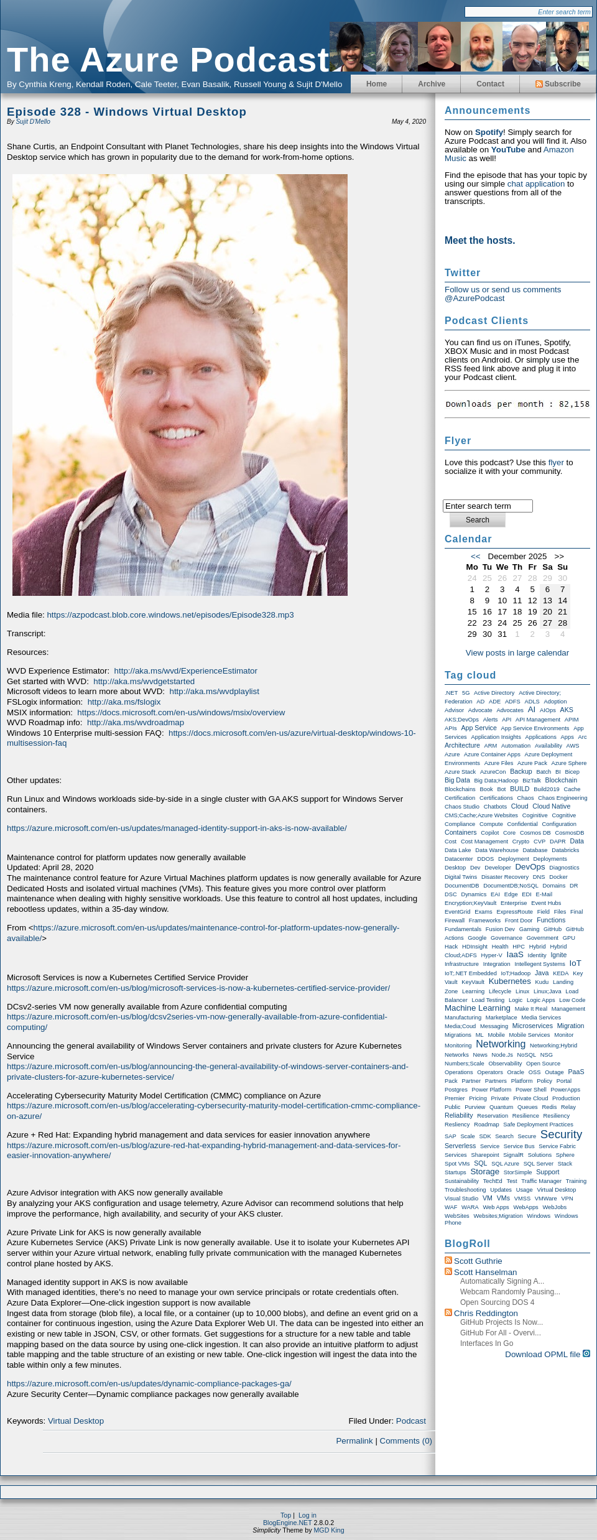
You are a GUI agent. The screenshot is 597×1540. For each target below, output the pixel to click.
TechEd (492, 1181)
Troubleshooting (465, 1190)
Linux (522, 991)
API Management (538, 720)
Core (509, 833)
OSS (535, 1072)
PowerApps (565, 1090)
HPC (518, 947)
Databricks (565, 850)
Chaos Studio (462, 807)
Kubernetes (510, 981)
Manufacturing (463, 1017)
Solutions (540, 1155)
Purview (475, 1107)
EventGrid (457, 912)
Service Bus (519, 1146)
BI (558, 772)
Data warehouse (497, 850)
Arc (582, 737)
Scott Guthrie (478, 1261)
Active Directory (494, 693)
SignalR (513, 1155)
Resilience (525, 1116)
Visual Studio (461, 1198)
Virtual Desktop (76, 1421)
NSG (546, 1055)
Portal (564, 1081)
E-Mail (544, 894)
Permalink (354, 1440)
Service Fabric (557, 1146)
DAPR (558, 841)
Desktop (455, 868)
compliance (460, 824)
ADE (495, 701)
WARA (470, 1207)
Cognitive (564, 815)
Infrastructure (462, 964)
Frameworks (485, 920)
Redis (549, 1107)
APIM (572, 720)
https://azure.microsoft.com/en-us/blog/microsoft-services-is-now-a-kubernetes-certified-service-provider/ (198, 988)
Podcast (411, 1421)
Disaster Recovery (505, 877)
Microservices (532, 1025)
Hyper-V (491, 955)
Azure (452, 754)
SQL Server (538, 1164)
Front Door (519, 920)
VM (488, 1198)
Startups (455, 1172)
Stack (565, 1164)
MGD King (328, 1530)
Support (547, 1172)
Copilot (490, 833)
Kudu (542, 982)
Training (576, 1181)
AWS (573, 746)
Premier (455, 1098)
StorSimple (518, 1172)
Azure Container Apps (492, 754)
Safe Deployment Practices (538, 1124)
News (480, 1055)
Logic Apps (541, 1000)
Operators (489, 1072)
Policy (544, 1081)
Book (486, 789)
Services (456, 1155)
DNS (539, 877)
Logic (515, 1000)
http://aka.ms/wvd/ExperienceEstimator (185, 670)
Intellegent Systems (539, 964)
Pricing (478, 1098)
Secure (527, 1136)
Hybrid (537, 947)
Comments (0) (406, 1440)
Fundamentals (463, 929)
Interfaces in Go (486, 1343)
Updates (501, 1190)
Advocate (480, 710)
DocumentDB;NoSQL (511, 886)
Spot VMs (457, 1164)
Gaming (529, 929)
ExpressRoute (514, 912)
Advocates (510, 710)
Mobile (496, 1035)
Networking (500, 1044)
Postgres (456, 1090)
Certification (460, 798)
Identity (537, 955)
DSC (451, 894)
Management (568, 1009)
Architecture (462, 745)
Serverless (460, 1145)
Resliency (457, 1124)
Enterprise (514, 903)
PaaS (576, 1071)
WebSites (457, 1216)
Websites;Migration (497, 1216)
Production (566, 1098)
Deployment (513, 859)
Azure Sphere (569, 763)
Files (560, 912)
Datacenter (459, 859)
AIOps (548, 710)
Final (576, 912)
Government (542, 938)
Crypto (520, 841)
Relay (568, 1107)
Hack (451, 947)
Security (561, 1134)
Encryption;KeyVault (470, 903)
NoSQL (527, 1055)
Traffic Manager (541, 1181)
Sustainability (462, 1181)
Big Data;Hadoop (496, 780)
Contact (490, 84)
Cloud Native (551, 806)
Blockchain (561, 780)
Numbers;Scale (464, 1063)
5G (466, 693)
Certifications (496, 798)
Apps (567, 737)
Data (577, 841)
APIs (451, 728)
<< (476, 556)
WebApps (526, 1207)
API (506, 720)
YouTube (508, 149)
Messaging (494, 1026)
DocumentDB (462, 886)
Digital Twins (461, 877)
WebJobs (554, 1207)
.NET (451, 693)
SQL (480, 1163)
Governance (506, 938)
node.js (502, 1055)
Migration (571, 1025)
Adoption (555, 701)
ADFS (513, 701)
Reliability (459, 1115)
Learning (473, 991)
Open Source (543, 1063)
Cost (450, 841)
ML (480, 1035)
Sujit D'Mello (33, 121)
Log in (307, 1515)
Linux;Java (548, 991)
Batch (543, 772)
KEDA (560, 973)
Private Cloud (530, 1098)
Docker (558, 877)
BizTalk (531, 780)
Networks (457, 1055)
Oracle (515, 1072)
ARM (490, 746)
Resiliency (557, 1116)
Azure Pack (532, 763)
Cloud (520, 806)
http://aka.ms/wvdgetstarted (144, 681)
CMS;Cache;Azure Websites (481, 815)
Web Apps (496, 1207)
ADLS (531, 701)
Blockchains (460, 789)
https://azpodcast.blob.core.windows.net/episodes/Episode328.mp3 (170, 614)
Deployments (550, 859)
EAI (495, 894)
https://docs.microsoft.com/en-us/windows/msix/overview (181, 712)
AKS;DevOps (462, 720)
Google (477, 938)
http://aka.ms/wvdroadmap (135, 722)
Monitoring (458, 1045)
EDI (527, 894)
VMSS (522, 1198)
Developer (497, 868)
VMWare (546, 1198)
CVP (539, 841)
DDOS (485, 859)
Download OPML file (547, 1354)
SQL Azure (505, 1164)
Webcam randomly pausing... (510, 1291)
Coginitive (535, 815)
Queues (527, 1107)
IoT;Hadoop (516, 973)
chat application (536, 183)
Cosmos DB (535, 833)
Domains (554, 886)
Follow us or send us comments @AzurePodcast (503, 294)
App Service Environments (535, 728)
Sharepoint (485, 1155)
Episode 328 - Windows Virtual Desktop (127, 111)
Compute (491, 824)
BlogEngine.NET (287, 1522)
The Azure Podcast (168, 59)
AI (532, 709)
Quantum (501, 1107)
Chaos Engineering (562, 798)
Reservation (492, 1116)
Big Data (457, 780)
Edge (511, 894)
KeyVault (472, 982)
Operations (459, 1072)
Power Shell (531, 1090)
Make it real (531, 1009)
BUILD (519, 788)
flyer (556, 462)
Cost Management (484, 841)
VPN (567, 1198)
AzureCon (493, 772)
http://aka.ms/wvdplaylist (214, 691)
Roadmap (486, 1124)
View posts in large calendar (517, 652)
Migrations (458, 1035)
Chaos (525, 798)
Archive (431, 84)
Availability (548, 746)
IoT (575, 963)
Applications (541, 737)
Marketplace (501, 1017)
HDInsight (475, 947)
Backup (521, 771)
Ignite (558, 954)
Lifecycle (500, 991)
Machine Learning (478, 1008)
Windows (538, 1216)
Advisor (454, 710)
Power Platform (492, 1090)
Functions (551, 920)
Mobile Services (529, 1035)
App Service (478, 727)
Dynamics (473, 894)
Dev (475, 868)
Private (500, 1098)
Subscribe (558, 84)
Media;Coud (460, 1026)
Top (285, 1515)
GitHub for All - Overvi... (500, 1333)
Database (535, 850)
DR (574, 886)
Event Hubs (546, 903)
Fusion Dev (500, 929)
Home (376, 84)
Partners (496, 1081)
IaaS (514, 954)
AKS (566, 709)
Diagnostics (564, 868)
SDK (485, 1136)
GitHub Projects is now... (501, 1322)
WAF (451, 1207)
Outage (554, 1072)
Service (489, 1146)
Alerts (490, 720)
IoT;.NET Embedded (471, 973)
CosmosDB (569, 833)
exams (483, 912)
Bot (501, 789)
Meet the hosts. (480, 240)
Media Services (541, 1017)
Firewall (455, 920)
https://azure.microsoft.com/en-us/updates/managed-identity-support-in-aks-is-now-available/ (177, 828)
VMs (503, 1198)
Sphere (565, 1155)
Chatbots (495, 807)
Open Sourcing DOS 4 (497, 1302)
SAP (450, 1136)
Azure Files (499, 763)
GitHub (553, 929)
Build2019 (547, 789)
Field (543, 912)
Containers (461, 832)
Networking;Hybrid (553, 1045)
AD (480, 701)
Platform (522, 1081)
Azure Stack (460, 772)
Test (512, 1181)
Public (452, 1107)
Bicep (572, 772)
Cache (571, 789)
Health (500, 947)
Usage (524, 1190)
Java (542, 972)
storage (484, 1171)
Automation (515, 746)
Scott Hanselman (485, 1272)
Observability (505, 1063)
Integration (497, 964)
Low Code (572, 1000)
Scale (467, 1136)
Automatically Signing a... (502, 1281)
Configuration (559, 824)
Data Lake (458, 850)
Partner (471, 1081)
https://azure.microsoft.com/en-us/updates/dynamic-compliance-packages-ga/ (149, 1383)
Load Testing (488, 1000)
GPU (569, 938)
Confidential (522, 824)
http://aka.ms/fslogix (124, 702)
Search (504, 1136)
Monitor (563, 1035)
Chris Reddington (486, 1313)
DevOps (530, 866)
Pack (451, 1081)
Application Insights (496, 737)
